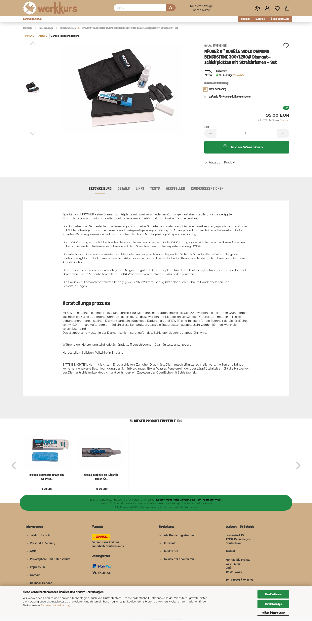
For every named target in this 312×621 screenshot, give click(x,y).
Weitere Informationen (273, 612)
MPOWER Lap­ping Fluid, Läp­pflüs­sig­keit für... (101, 476)
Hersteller (175, 188)
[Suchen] (171, 7)
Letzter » (43, 36)
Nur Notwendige (273, 604)
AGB (32, 551)
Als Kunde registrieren (179, 535)
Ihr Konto (170, 543)
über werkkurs (280, 19)
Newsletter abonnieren (179, 559)
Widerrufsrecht (41, 535)
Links (140, 188)
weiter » (29, 36)
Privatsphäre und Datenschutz (50, 559)
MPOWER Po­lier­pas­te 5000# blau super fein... (46, 476)
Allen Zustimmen (273, 594)
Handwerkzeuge (32, 19)
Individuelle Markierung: (216, 83)
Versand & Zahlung (42, 543)
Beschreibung (100, 188)
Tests (155, 188)
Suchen (245, 19)
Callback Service (41, 583)
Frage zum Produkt (221, 162)
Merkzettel (171, 551)
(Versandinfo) (238, 75)
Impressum (37, 567)
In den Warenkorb (242, 147)
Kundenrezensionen (207, 188)
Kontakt (260, 19)
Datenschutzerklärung (55, 605)
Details (124, 188)
